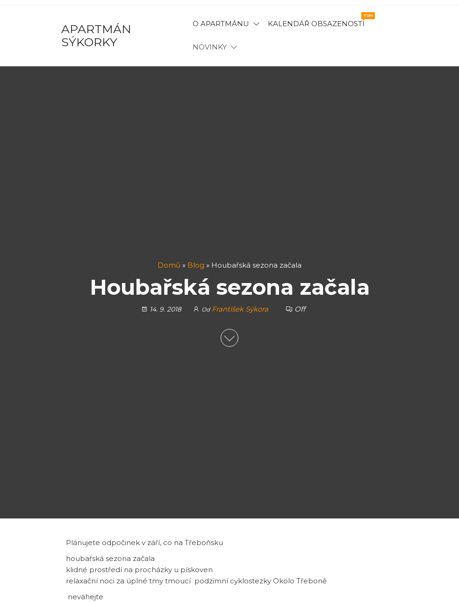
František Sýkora (241, 309)
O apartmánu (221, 23)
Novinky (210, 47)
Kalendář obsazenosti (320, 20)
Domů (169, 265)
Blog (195, 265)
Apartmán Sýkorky (96, 35)
